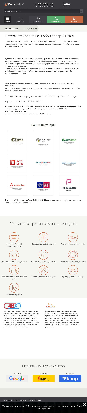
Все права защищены (22, 400)
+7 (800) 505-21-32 (43, 3)
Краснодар (67, 3)
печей (13, 244)
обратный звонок (71, 200)
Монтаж (35, 277)
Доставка (5, 261)
